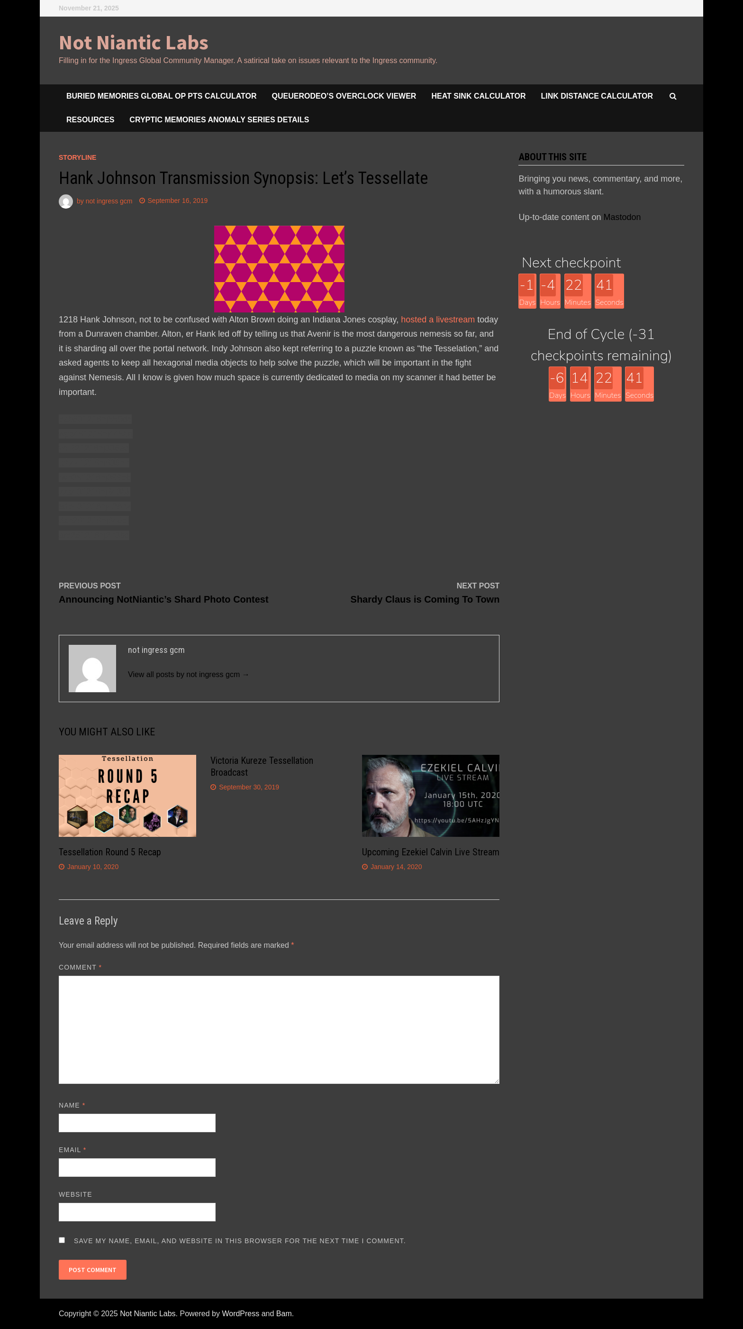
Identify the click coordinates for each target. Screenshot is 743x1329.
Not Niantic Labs (133, 42)
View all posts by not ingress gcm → (189, 674)
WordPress (240, 1314)
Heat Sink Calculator (478, 96)
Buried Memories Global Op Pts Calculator (161, 96)
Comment (80, 967)
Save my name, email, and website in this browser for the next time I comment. (240, 1241)
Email (72, 1150)
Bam (284, 1314)
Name (72, 1105)
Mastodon (622, 217)
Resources (90, 120)
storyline (77, 157)
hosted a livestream (438, 319)
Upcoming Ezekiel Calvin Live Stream (430, 852)
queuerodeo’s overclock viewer (344, 96)
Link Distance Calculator (597, 96)
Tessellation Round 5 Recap (110, 852)
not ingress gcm (109, 200)
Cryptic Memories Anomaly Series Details (219, 120)
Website (75, 1194)
